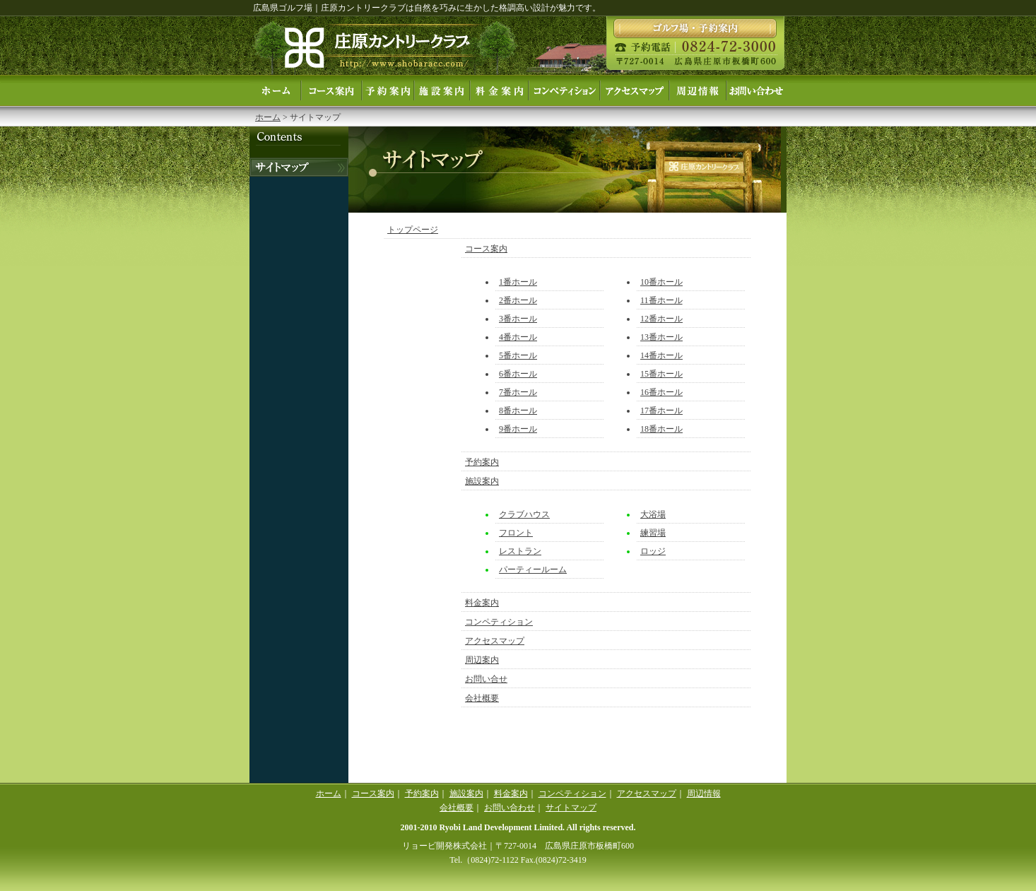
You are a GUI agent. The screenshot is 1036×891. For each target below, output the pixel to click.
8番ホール (518, 410)
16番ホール (661, 392)
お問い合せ (756, 90)
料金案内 (499, 90)
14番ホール (661, 355)
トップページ (412, 230)
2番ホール (518, 300)
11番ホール (661, 300)
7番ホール (518, 392)
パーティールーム (533, 569)
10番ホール (661, 282)
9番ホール (518, 429)
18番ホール (661, 429)
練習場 (653, 533)
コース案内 (331, 90)
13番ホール (661, 337)
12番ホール (661, 319)
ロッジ (653, 551)
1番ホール (518, 282)
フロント (516, 533)
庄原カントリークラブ (385, 45)
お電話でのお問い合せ (298, 167)
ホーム (275, 90)
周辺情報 (704, 793)
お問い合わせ (509, 808)
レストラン (520, 551)
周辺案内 (697, 90)
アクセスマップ (634, 90)
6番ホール (518, 374)
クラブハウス (524, 514)
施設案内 (442, 90)
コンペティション (564, 90)
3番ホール (518, 319)
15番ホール (661, 374)
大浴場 (653, 514)
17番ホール (661, 410)
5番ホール (518, 355)
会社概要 (482, 698)
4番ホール (518, 337)
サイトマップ (571, 808)
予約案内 (388, 90)
